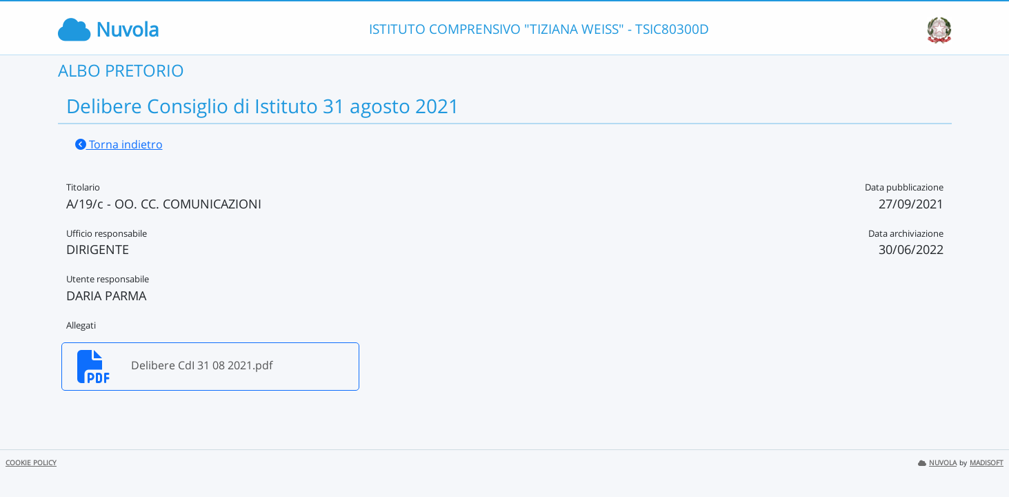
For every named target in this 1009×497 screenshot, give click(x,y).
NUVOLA (937, 462)
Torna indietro (119, 144)
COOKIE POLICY (31, 462)
